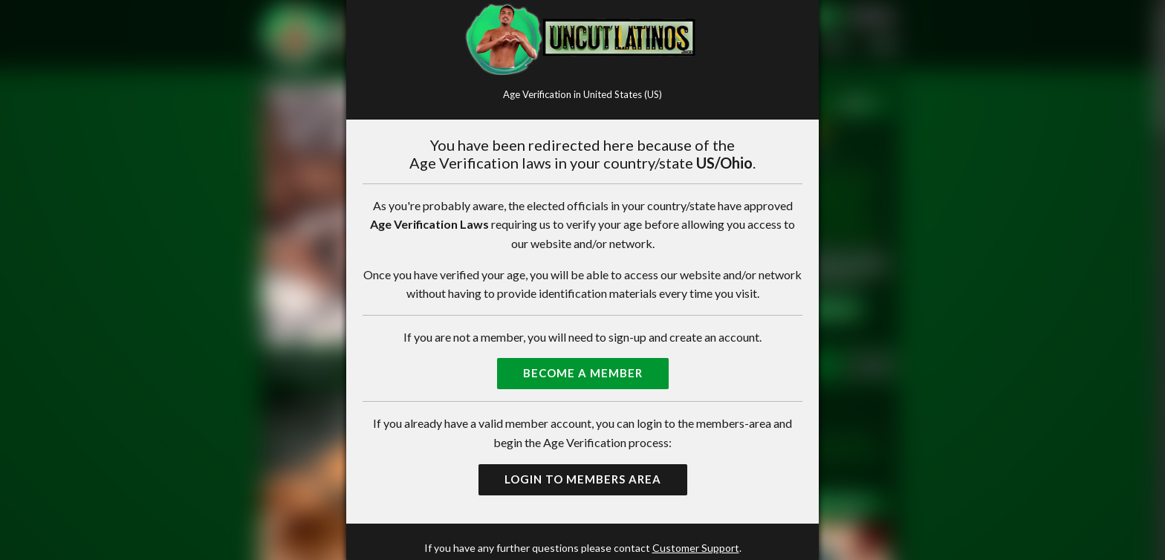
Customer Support (695, 547)
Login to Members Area (582, 479)
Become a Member (583, 373)
